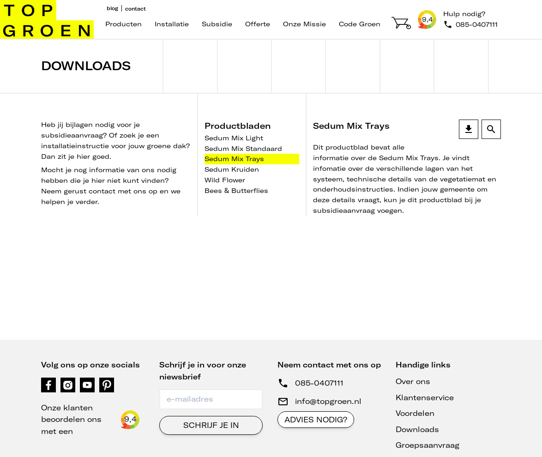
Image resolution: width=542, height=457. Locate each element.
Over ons (413, 381)
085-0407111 (319, 383)
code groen (359, 24)
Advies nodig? (315, 419)
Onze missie (304, 24)
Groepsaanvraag (427, 445)
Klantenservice (425, 397)
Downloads (417, 429)
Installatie (172, 24)
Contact (135, 9)
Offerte (257, 24)
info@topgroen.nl (328, 401)
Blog (112, 8)
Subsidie (217, 24)
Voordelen (415, 413)
